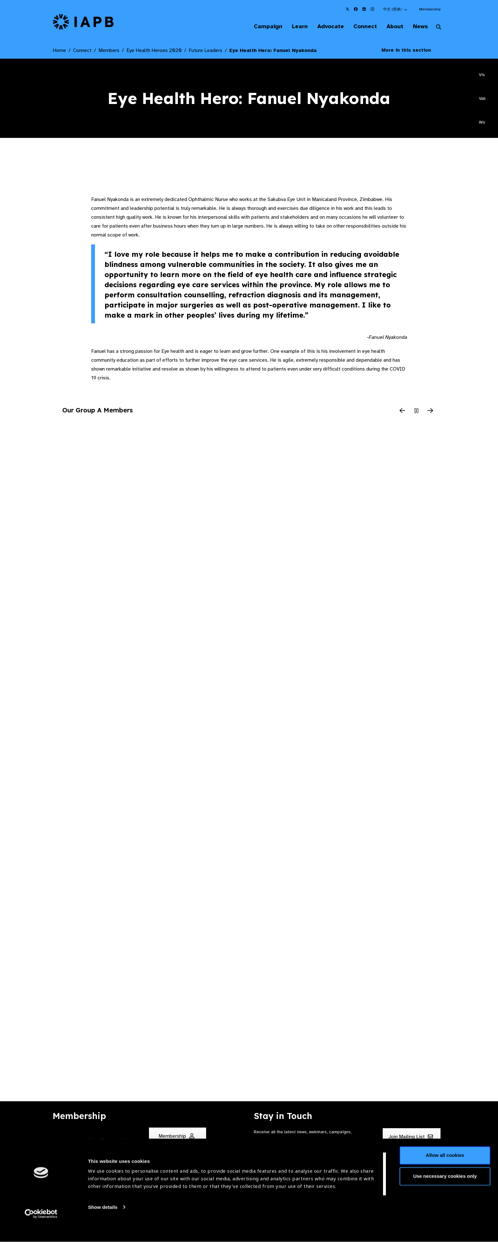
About (392, 26)
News (419, 26)
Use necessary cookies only (445, 1192)
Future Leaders (205, 51)
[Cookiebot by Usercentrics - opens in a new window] (41, 1229)
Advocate (325, 26)
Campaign (260, 26)
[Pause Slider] (416, 412)
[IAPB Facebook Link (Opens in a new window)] (356, 9)
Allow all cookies (445, 1171)
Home (59, 51)
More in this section (411, 51)
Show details (103, 1223)
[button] (395, 9)
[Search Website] (439, 28)
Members (108, 51)
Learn (293, 26)
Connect (361, 26)
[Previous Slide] (402, 412)
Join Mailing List (410, 1137)
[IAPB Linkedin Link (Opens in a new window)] (364, 9)
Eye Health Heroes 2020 (154, 51)
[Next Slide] (430, 412)
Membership (430, 9)
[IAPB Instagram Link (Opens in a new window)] (372, 9)
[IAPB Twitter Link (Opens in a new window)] (347, 9)
